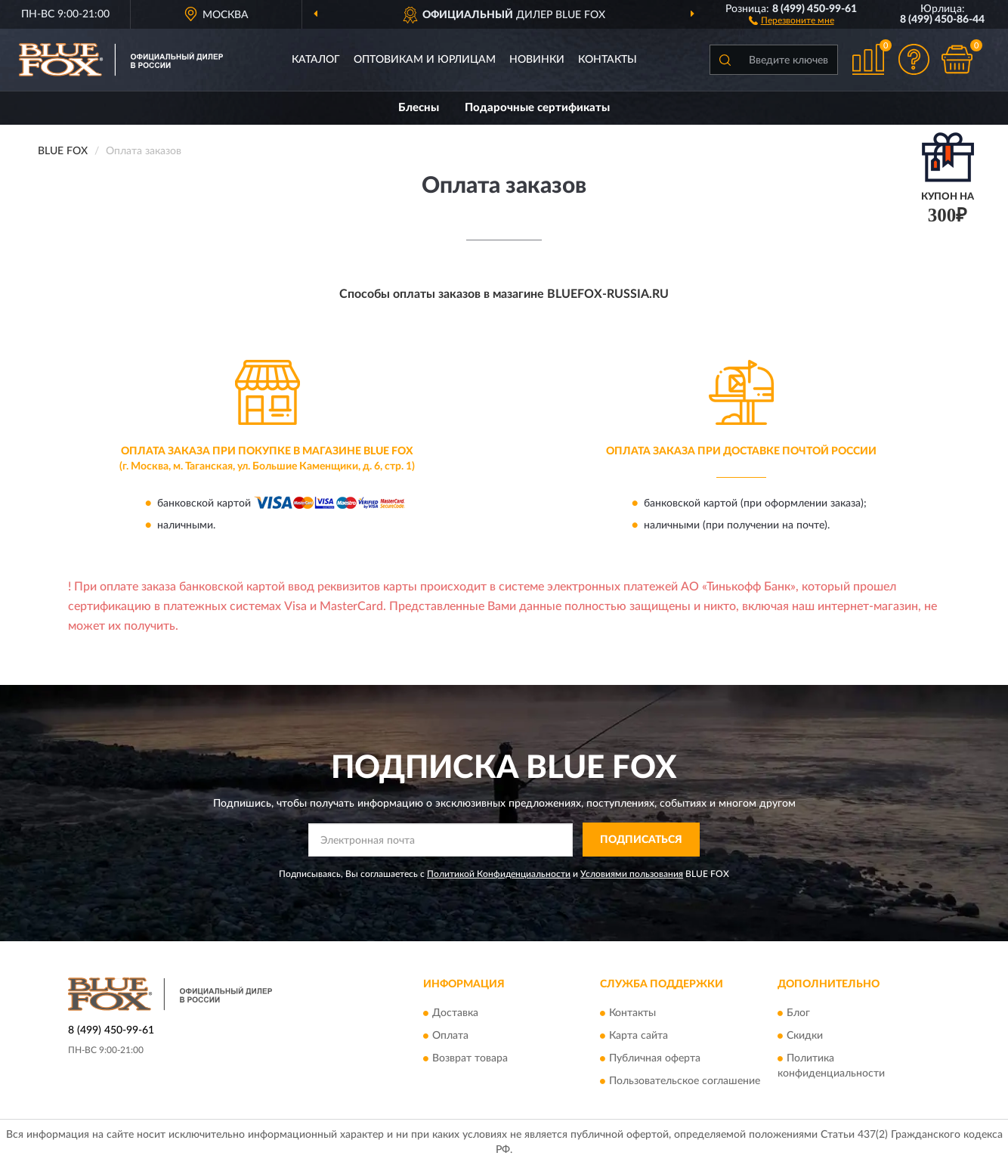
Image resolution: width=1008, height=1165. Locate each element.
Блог (798, 1014)
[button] (791, 19)
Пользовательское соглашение (684, 1082)
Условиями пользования (631, 873)
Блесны (418, 107)
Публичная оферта (654, 1059)
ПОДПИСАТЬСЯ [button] (641, 840)
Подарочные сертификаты (537, 107)
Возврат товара (470, 1059)
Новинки (536, 59)
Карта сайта (638, 1036)
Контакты (607, 59)
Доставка (455, 1014)
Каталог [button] (316, 59)
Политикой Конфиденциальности (498, 873)
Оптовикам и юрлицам (425, 59)
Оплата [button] (450, 1036)
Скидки (805, 1036)
